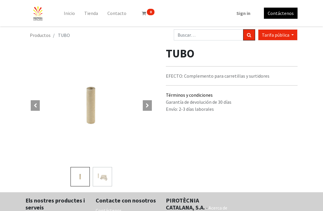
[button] (35, 105)
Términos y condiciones (189, 95)
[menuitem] (69, 13)
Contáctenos (281, 13)
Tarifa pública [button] (276, 35)
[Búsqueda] (249, 34)
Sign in (243, 13)
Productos (40, 35)
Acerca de (218, 208)
